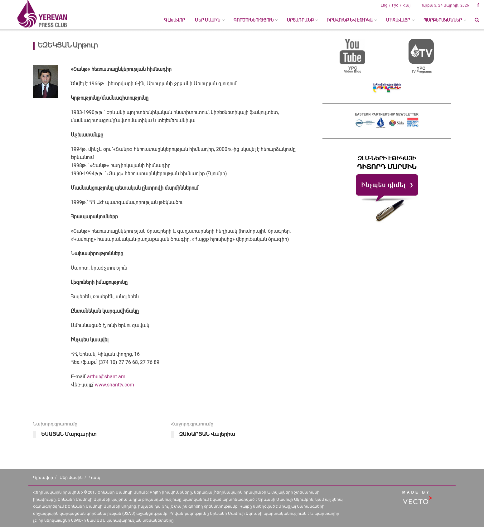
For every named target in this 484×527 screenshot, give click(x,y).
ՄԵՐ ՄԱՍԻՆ (207, 19)
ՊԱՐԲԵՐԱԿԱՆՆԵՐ (443, 19)
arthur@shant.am (106, 377)
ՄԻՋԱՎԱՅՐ (398, 19)
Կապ (94, 477)
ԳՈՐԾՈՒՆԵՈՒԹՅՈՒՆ (253, 19)
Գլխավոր (174, 19)
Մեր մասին (71, 477)
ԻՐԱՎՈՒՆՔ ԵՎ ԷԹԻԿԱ (350, 19)
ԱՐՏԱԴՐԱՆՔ (300, 19)
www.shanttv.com (114, 385)
